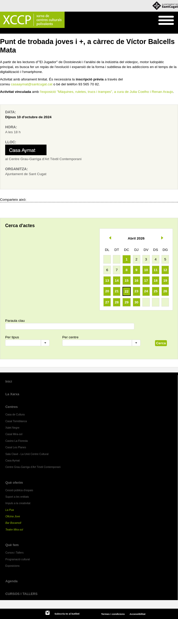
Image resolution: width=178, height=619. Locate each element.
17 (146, 280)
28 (117, 302)
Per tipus (12, 337)
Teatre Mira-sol (14, 529)
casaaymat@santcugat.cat (31, 84)
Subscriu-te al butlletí (67, 613)
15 (126, 280)
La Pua (9, 510)
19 (165, 280)
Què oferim (14, 482)
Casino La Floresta (16, 440)
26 (165, 291)
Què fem (12, 545)
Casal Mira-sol (13, 434)
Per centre (70, 337)
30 (136, 302)
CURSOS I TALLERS (21, 594)
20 (107, 291)
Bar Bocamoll (13, 522)
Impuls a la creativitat (17, 503)
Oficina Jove (12, 516)
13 (107, 280)
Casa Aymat (12, 460)
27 (107, 302)
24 (146, 291)
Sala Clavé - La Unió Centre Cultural (27, 454)
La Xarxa (12, 394)
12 (165, 270)
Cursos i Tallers (14, 552)
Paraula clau (15, 321)
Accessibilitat (137, 614)
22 (126, 291)
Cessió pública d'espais (19, 490)
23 (136, 291)
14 (117, 280)
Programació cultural (17, 559)
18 (156, 280)
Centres (11, 407)
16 (136, 280)
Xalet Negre (12, 427)
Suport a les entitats (17, 496)
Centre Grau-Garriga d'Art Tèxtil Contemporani (33, 467)
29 (126, 302)
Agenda (14, 31)
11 (156, 270)
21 (117, 291)
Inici (2, 31)
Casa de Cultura (15, 414)
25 (156, 291)
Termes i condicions (113, 614)
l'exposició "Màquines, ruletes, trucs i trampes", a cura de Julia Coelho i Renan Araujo (106, 92)
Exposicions (12, 565)
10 (146, 270)
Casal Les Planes (15, 447)
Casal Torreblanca (16, 421)
